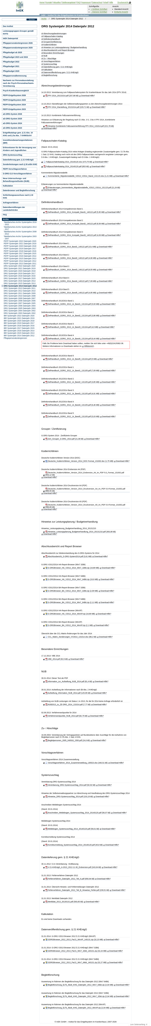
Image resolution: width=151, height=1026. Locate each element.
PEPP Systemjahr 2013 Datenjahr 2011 (20, 263)
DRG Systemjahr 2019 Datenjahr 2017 (19, 273)
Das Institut (8, 26)
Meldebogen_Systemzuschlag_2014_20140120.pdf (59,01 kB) (72, 829)
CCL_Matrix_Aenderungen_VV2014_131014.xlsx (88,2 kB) (70, 637)
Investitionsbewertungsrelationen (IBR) (17, 141)
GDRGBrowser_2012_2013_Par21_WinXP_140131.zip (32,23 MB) (74, 939)
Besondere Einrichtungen (53, 53)
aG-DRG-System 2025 (12, 119)
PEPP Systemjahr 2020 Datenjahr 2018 (20, 246)
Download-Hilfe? (88, 96)
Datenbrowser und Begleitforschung (19, 190)
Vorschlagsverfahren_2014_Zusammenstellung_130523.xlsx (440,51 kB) (76, 763)
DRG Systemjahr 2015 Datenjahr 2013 (19, 283)
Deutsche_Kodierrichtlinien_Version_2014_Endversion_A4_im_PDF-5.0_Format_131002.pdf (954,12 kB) (84, 474)
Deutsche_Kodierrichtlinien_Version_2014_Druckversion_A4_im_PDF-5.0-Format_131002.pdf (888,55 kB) (85, 490)
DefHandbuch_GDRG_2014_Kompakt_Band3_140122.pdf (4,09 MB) (75, 235)
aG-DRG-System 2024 (12, 123)
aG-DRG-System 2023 (12, 128)
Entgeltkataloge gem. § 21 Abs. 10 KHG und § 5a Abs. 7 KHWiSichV (18, 134)
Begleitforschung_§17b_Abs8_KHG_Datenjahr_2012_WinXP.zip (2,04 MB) (77, 1008)
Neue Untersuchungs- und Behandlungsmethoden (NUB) (16, 179)
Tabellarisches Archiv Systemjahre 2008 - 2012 (20, 233)
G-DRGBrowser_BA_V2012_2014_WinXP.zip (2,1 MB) (69, 625)
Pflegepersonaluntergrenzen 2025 (18, 48)
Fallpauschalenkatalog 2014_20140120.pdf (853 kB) (66, 166)
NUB (45, 56)
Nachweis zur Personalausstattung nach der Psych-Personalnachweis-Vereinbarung (18, 83)
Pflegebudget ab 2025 (12, 52)
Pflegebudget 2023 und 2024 (15, 57)
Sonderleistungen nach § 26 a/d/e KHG (20, 164)
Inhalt (106, 2)
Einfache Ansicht (121, 12)
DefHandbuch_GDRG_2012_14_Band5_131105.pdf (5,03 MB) (72, 416)
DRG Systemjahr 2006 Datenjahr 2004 (19, 306)
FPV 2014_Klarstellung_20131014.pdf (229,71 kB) (67, 107)
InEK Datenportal (10, 38)
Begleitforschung (50, 75)
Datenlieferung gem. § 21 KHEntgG (58, 67)
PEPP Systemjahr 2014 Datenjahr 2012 (20, 261)
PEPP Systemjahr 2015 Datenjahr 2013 (20, 258)
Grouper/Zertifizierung (52, 42)
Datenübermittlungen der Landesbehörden (14, 208)
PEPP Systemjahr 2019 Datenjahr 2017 (20, 248)
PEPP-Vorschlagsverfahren (15, 169)
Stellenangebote (68, 2)
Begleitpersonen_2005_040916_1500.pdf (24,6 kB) (67, 740)
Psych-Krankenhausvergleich (16, 91)
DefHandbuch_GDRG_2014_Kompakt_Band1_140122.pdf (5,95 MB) (75, 212)
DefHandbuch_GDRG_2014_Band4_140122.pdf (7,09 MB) (70, 281)
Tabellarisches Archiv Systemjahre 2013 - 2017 (20, 228)
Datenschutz (97, 2)
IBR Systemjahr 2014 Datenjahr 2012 (19, 335)
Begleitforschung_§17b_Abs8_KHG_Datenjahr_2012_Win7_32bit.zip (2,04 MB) (79, 996)
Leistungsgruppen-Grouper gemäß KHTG (18, 32)
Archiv (43, 19)
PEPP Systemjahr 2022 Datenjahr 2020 (20, 241)
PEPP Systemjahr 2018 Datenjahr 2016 (20, 251)
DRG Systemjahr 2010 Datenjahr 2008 (19, 296)
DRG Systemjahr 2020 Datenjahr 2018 (19, 271)
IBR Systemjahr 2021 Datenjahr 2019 (19, 318)
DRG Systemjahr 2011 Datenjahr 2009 (19, 293)
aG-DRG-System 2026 (12, 114)
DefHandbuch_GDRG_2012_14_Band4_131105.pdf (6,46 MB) (72, 405)
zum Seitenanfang (139, 1024)
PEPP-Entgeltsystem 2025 (14, 100)
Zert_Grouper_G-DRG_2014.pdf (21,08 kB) (64, 439)
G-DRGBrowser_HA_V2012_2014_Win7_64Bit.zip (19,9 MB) (71, 579)
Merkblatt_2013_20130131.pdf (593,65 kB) (64, 902)
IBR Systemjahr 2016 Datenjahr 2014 (19, 331)
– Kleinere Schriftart (99, 12)
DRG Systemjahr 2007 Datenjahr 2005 (19, 303)
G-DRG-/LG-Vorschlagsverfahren (17, 174)
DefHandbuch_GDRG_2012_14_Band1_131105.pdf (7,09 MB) (72, 370)
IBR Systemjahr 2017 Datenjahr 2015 (19, 328)
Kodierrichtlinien (50, 45)
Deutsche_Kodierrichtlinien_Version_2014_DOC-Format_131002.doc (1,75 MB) (79, 461)
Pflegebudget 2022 (11, 62)
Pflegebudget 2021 (11, 66)
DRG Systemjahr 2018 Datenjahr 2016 (19, 276)
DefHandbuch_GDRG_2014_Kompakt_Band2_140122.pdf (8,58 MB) (75, 224)
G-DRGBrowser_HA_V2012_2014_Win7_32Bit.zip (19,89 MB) (72, 568)
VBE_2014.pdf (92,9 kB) (56, 659)
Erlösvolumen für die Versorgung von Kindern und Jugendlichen (19, 148)
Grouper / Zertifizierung (53, 429)
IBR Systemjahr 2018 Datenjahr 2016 (19, 326)
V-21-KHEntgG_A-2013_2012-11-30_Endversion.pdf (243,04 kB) (73, 867)
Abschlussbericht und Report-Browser (59, 50)
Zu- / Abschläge (49, 59)
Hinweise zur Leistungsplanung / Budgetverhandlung (65, 47)
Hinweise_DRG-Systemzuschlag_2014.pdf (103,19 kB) (69, 796)
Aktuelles (57, 2)
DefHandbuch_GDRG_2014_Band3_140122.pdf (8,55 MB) (70, 270)
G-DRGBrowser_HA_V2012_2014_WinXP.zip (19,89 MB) (70, 614)
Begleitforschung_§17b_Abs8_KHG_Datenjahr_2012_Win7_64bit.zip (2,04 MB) (79, 985)
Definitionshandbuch (51, 39)
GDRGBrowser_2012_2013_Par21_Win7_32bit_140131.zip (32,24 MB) (76, 951)
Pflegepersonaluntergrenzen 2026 (18, 43)
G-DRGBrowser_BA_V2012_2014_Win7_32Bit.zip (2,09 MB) (71, 591)
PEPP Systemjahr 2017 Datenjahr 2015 (20, 253)
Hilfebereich (89, 346)
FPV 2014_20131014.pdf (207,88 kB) (62, 96)
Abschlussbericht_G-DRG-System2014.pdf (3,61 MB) (68, 556)
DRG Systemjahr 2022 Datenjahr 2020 (19, 266)
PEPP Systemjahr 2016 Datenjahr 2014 (20, 256)
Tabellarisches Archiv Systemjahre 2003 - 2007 (20, 237)
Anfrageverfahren (10, 203)
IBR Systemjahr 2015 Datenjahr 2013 (19, 333)
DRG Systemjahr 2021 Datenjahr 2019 (19, 268)
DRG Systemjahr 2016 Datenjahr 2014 (19, 281)
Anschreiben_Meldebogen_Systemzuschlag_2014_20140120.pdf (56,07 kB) (77, 813)
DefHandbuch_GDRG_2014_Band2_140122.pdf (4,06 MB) (70, 258)
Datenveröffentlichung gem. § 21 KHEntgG (61, 72)
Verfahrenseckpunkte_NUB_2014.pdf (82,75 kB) (66, 716)
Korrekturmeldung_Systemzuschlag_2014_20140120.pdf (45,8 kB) (74, 845)
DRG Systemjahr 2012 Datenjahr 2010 (19, 291)
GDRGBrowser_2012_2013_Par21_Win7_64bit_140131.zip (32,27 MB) (76, 962)
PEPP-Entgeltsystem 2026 (14, 95)
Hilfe (111, 2)
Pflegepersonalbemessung (14, 76)
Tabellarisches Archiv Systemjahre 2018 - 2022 (20, 223)
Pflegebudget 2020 (11, 71)
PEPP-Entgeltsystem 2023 (14, 109)
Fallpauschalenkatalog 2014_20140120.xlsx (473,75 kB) (67, 162)
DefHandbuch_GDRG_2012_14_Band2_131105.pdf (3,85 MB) (72, 382)
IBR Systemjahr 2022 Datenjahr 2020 (19, 316)
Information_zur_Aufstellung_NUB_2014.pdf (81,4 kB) (68, 681)
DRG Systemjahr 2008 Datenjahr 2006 (19, 301)
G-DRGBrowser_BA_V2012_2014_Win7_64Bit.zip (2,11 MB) (71, 602)
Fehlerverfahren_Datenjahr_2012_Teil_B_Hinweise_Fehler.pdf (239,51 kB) (77, 890)
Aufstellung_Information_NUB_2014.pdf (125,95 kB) (68, 693)
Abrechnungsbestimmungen (54, 34)
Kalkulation (48, 70)
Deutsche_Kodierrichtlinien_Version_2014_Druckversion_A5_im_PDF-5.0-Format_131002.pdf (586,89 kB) (85, 506)
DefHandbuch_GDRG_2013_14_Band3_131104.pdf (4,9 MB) (71, 327)
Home (41, 2)
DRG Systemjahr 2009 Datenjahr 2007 (19, 298)
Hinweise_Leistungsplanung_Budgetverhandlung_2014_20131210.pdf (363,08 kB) (80, 532)
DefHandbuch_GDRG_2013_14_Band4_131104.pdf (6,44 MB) (72, 339)
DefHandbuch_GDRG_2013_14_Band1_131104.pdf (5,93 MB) (72, 304)
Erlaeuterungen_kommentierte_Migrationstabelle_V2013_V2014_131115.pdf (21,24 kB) (82, 187)
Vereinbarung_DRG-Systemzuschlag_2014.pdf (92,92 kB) (70, 785)
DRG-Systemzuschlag (12, 155)
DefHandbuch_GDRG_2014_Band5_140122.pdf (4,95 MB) (70, 293)
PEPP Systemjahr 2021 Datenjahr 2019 (20, 243)
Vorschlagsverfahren (51, 61)
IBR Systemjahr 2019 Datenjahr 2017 (19, 323)
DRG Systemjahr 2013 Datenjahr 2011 (19, 288)
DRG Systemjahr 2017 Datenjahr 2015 (19, 278)
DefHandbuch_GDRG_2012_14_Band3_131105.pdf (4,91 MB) (72, 393)
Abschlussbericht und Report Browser (61, 546)
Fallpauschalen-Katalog (53, 36)
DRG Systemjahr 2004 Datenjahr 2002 (19, 311)
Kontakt (49, 2)
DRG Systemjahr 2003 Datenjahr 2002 (19, 313)
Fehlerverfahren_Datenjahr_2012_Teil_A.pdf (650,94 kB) (70, 879)
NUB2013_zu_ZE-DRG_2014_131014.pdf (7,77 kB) (68, 704)
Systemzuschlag (50, 64)
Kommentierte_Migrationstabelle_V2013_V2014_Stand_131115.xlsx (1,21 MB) (79, 176)
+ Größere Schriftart (99, 9)
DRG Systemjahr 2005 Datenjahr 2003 (19, 308)
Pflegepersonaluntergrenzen (15, 338)
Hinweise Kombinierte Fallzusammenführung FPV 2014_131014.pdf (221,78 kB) (79, 126)
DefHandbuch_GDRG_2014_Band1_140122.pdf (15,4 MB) (70, 247)
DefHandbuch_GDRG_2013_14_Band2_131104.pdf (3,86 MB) (72, 316)
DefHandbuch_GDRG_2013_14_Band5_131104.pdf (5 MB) (71, 359)
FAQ (5, 215)
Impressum (86, 2)
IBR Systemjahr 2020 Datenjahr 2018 (19, 321)
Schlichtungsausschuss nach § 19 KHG (18, 196)
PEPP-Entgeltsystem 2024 (14, 105)
